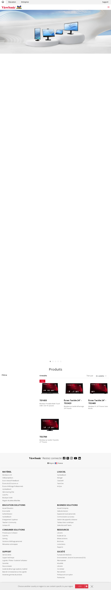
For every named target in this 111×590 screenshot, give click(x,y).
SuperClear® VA (11, 564)
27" (7, 424)
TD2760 (43, 436)
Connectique (9, 520)
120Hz (8, 475)
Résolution (8, 434)
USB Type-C (10, 545)
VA (6, 392)
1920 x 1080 (10, 440)
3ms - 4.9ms (10, 507)
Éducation (12, 2)
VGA (7, 523)
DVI (7, 526)
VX (6, 402)
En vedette (100, 376)
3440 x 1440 (10, 446)
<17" (7, 415)
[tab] (50, 361)
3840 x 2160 (10, 453)
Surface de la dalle (12, 577)
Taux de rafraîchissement (15, 462)
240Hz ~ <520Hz (12, 488)
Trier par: (90, 376)
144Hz (8, 478)
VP (6, 399)
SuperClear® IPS (12, 561)
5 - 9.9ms (9, 510)
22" (7, 418)
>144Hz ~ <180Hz (12, 481)
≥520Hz (8, 491)
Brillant (8, 580)
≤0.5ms (8, 500)
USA (79, 586)
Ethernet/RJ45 (11, 551)
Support (105, 2)
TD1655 (43, 400)
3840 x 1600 (10, 450)
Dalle (6, 558)
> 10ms (8, 513)
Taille (6, 411)
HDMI (8, 535)
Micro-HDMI (10, 539)
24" (7, 421)
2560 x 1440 (10, 443)
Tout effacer (30, 380)
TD (7, 389)
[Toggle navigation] (108, 7)
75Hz (7, 469)
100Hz (8, 472)
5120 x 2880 (10, 456)
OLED (8, 571)
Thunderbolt (10, 548)
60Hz (7, 465)
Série (6, 386)
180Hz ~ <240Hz (12, 485)
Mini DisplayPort (12, 532)
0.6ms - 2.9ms (11, 504)
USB (7, 542)
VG (6, 395)
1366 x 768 (10, 437)
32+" (7, 427)
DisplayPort (10, 529)
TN (7, 567)
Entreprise (25, 2)
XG (6, 405)
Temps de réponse (12, 497)
